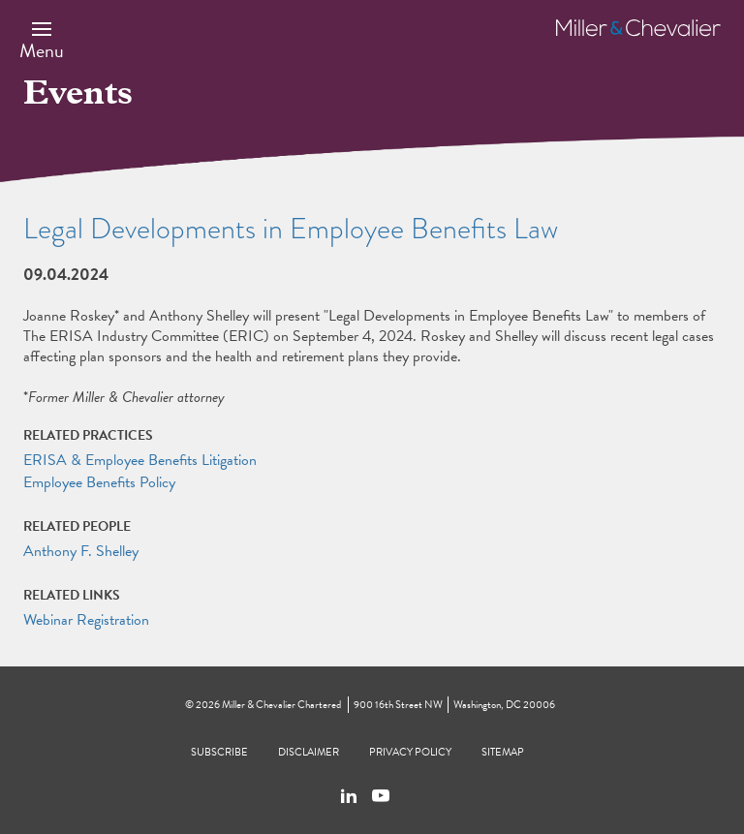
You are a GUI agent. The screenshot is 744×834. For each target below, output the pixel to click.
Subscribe (219, 752)
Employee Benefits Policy (99, 482)
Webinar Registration (86, 620)
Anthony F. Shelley (81, 551)
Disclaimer (308, 752)
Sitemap (502, 752)
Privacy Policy (410, 752)
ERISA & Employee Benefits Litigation (140, 460)
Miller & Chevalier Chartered (281, 704)
